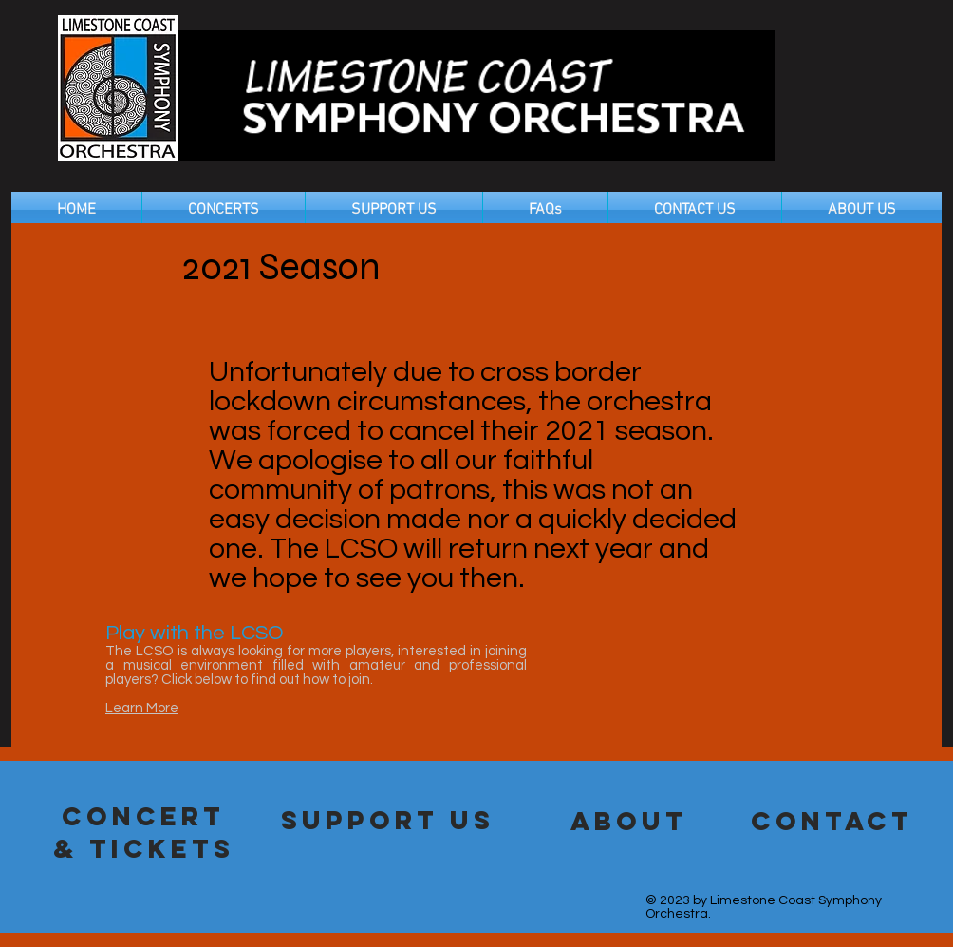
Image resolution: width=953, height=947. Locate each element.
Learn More (141, 708)
